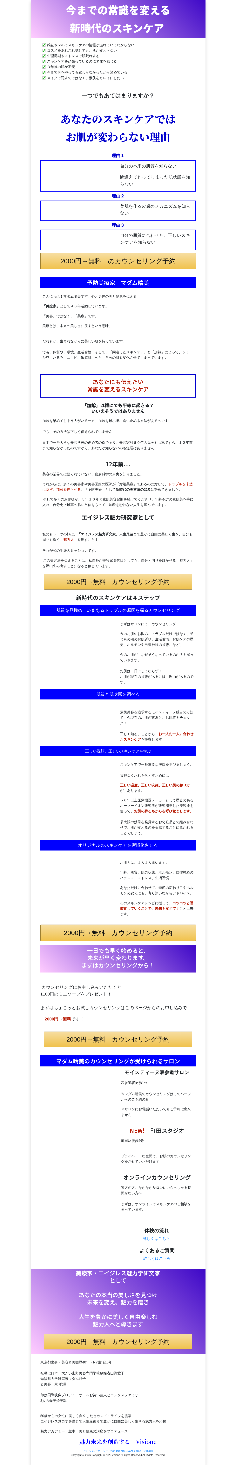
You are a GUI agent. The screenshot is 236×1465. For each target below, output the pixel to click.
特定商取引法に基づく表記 (126, 1450)
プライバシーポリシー (95, 1450)
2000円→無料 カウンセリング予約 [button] (118, 581)
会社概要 (148, 1450)
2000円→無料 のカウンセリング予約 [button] (118, 261)
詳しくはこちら (156, 1238)
